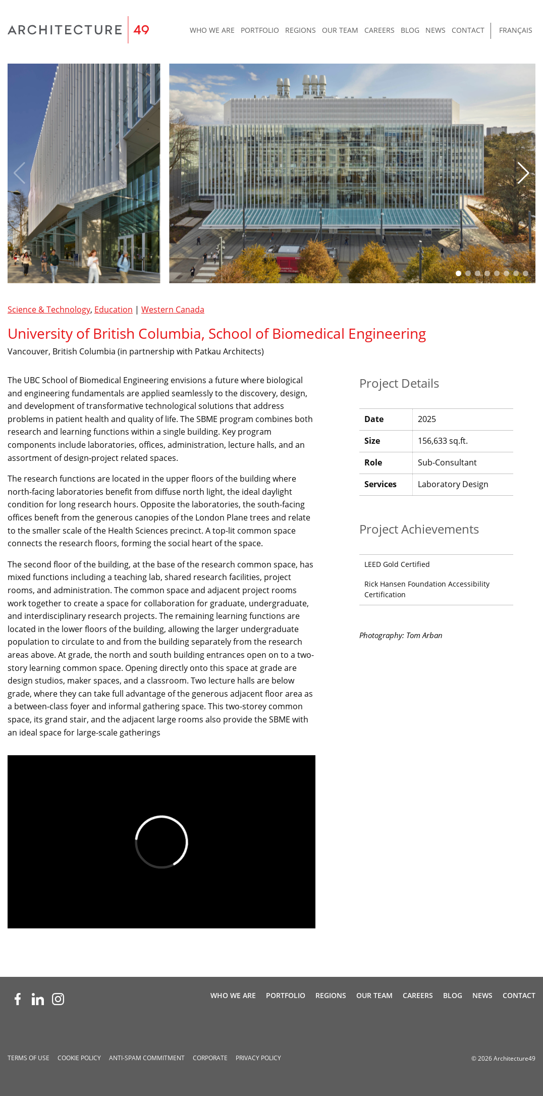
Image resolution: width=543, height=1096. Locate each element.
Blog (410, 30)
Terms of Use (28, 1058)
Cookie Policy (79, 1058)
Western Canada (172, 309)
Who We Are (212, 30)
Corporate (210, 1058)
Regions (300, 30)
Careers (379, 30)
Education (113, 309)
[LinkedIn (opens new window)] (38, 999)
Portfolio (260, 30)
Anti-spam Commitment (147, 1058)
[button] (523, 173)
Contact (468, 30)
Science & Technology (49, 309)
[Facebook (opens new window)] (18, 999)
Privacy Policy (258, 1058)
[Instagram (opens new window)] (58, 999)
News (435, 30)
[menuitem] (212, 31)
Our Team (340, 30)
